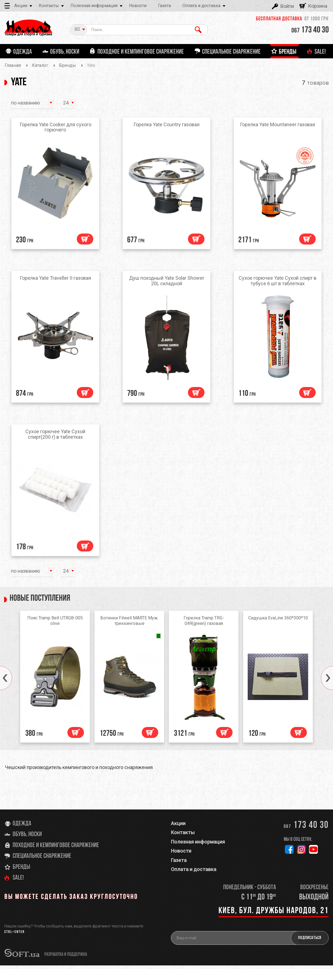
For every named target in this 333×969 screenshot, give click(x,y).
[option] (55, 681)
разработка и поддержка (65, 958)
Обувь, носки (27, 838)
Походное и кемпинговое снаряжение (56, 849)
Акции (20, 5)
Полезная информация (94, 5)
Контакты (49, 5)
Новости (137, 5)
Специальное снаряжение (42, 859)
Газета (164, 5)
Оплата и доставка (201, 5)
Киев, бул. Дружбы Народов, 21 (274, 914)
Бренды (21, 870)
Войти (287, 6)
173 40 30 (310, 30)
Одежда (22, 827)
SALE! (18, 881)
